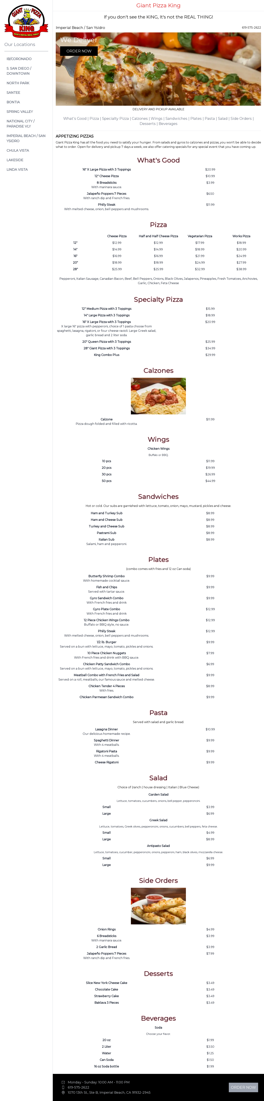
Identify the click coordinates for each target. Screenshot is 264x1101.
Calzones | (141, 118)
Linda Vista (17, 170)
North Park (18, 83)
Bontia (13, 102)
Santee (13, 93)
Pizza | (95, 118)
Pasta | (211, 118)
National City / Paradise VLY (20, 123)
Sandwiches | (177, 118)
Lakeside (15, 160)
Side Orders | (242, 118)
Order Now (79, 51)
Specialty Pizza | (117, 118)
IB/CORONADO (19, 59)
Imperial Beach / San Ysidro (26, 138)
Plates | (197, 118)
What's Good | (76, 118)
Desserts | (149, 123)
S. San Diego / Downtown (19, 71)
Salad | (224, 118)
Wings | (158, 118)
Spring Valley (20, 112)
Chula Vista (18, 151)
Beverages (168, 123)
